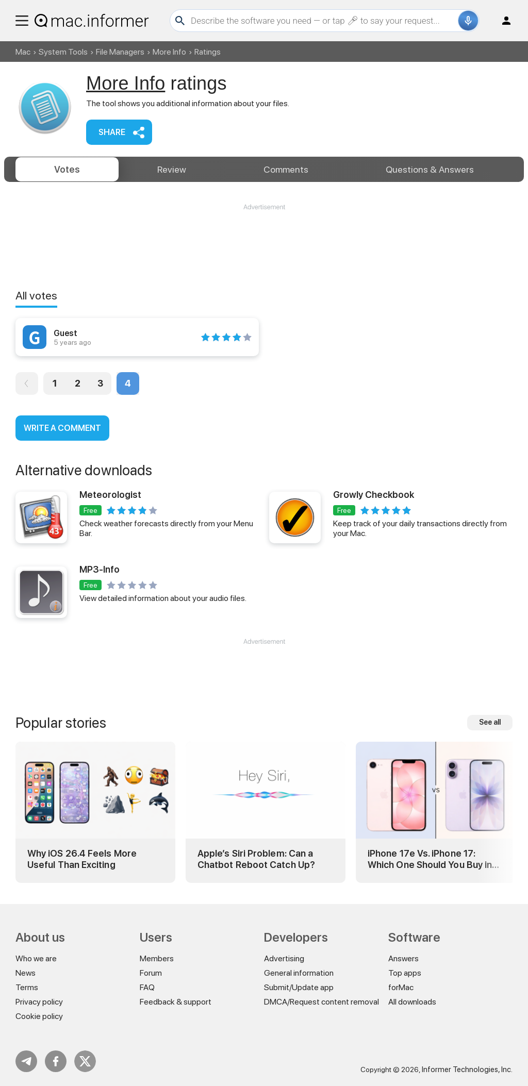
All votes (36, 295)
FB (56, 1061)
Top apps (404, 973)
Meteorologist (110, 494)
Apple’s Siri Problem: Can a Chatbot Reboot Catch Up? (256, 859)
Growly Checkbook (373, 494)
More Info (169, 52)
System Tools (63, 52)
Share (111, 132)
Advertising (284, 958)
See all (490, 722)
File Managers (120, 52)
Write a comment (62, 428)
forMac (401, 987)
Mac (22, 52)
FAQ (147, 987)
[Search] (323, 20)
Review (171, 169)
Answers (430, 169)
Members (157, 958)
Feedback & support (175, 1002)
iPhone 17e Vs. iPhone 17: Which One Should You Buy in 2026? (430, 859)
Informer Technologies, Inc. (467, 1069)
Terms (26, 987)
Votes (67, 169)
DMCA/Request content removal (321, 1002)
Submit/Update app (299, 987)
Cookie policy (39, 1016)
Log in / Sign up (501, 20)
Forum (151, 973)
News (25, 973)
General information (299, 973)
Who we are (36, 958)
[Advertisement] (264, 242)
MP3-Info (99, 569)
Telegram (26, 1061)
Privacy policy (39, 1002)
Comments (285, 169)
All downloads (412, 1002)
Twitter (85, 1061)
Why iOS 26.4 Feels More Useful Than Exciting (82, 859)
